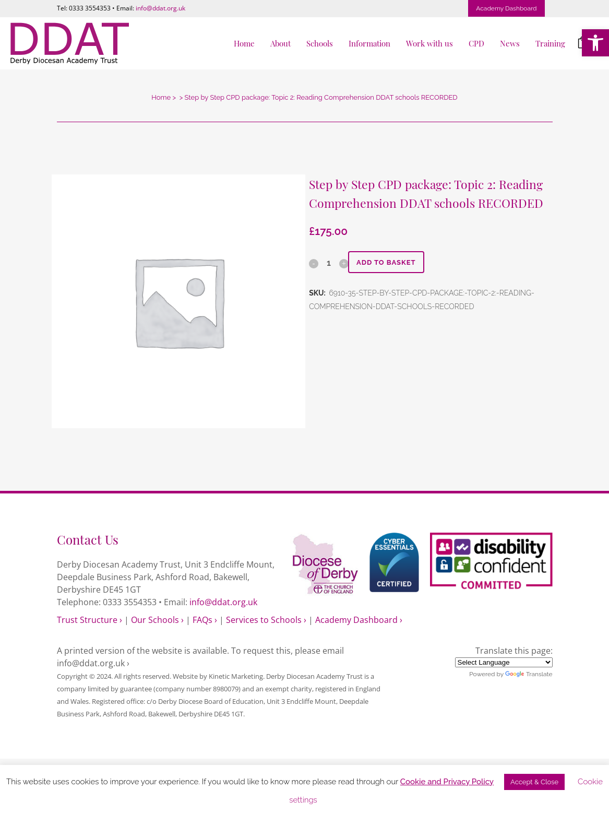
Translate (528, 674)
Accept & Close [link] (534, 782)
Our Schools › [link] (157, 620)
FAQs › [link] (205, 620)
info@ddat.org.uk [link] (160, 8)
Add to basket (390, 262)
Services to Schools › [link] (266, 620)
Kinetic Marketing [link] (236, 676)
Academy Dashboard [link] (506, 8)
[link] (595, 42)
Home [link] (161, 97)
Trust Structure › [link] (89, 620)
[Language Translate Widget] (504, 662)
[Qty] (328, 262)
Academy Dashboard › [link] (358, 620)
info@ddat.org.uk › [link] (93, 663)
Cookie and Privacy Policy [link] (447, 781)
